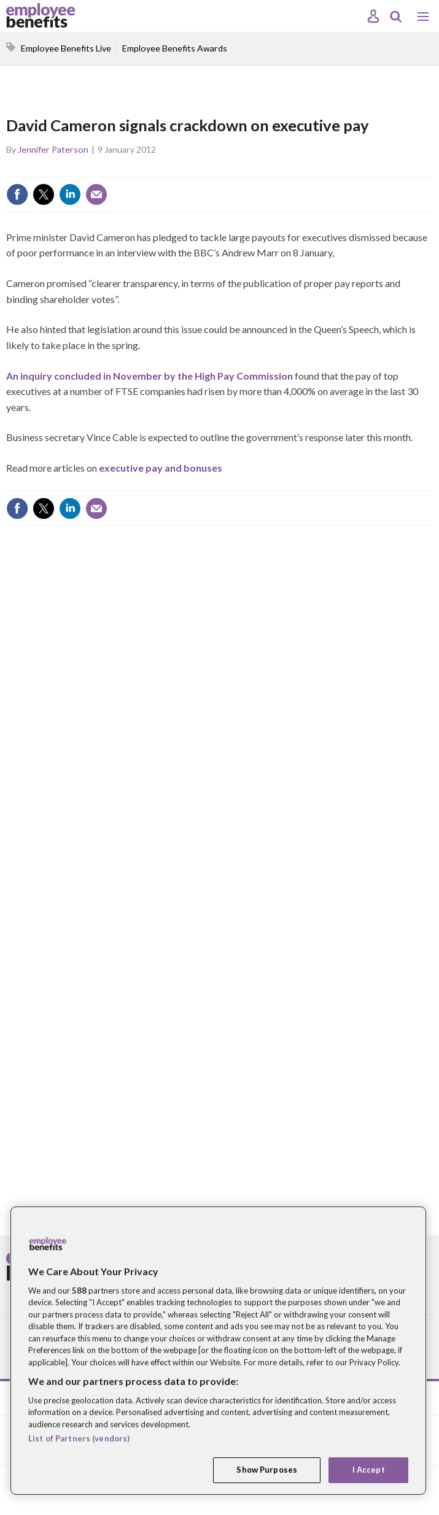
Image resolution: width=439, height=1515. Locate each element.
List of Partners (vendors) (79, 1438)
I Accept (368, 1470)
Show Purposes (266, 1470)
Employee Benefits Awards (174, 48)
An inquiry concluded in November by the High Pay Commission (149, 376)
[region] (218, 1350)
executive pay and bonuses (160, 468)
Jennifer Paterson (53, 149)
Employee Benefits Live (66, 48)
